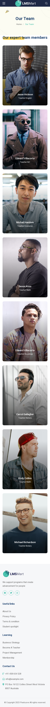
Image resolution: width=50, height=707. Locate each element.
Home (19, 24)
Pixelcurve (24, 702)
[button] (46, 3)
